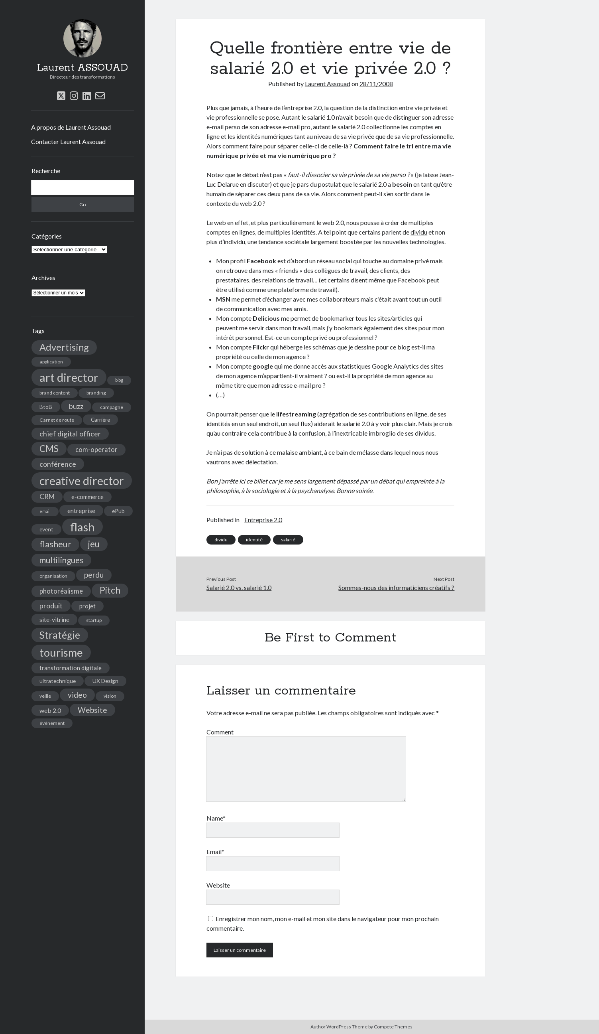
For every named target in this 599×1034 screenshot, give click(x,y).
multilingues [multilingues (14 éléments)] (61, 560)
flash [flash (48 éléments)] (82, 527)
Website (218, 885)
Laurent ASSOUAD (82, 67)
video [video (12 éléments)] (77, 694)
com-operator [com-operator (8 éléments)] (96, 450)
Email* (215, 851)
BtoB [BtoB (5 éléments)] (45, 406)
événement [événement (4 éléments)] (52, 723)
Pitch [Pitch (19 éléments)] (110, 590)
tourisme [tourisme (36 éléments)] (61, 652)
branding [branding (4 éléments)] (96, 393)
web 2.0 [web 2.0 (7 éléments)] (50, 710)
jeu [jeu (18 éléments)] (94, 544)
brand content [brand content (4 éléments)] (54, 393)
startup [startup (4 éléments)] (94, 620)
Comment (220, 732)
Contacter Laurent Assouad (68, 141)
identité (254, 540)
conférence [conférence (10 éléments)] (57, 464)
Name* (216, 818)
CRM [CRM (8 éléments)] (47, 497)
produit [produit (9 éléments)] (51, 606)
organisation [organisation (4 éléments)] (53, 576)
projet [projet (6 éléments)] (87, 606)
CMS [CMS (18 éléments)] (49, 448)
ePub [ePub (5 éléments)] (118, 510)
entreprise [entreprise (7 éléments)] (81, 510)
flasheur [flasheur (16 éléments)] (55, 544)
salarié (288, 540)
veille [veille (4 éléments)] (45, 696)
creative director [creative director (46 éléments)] (81, 480)
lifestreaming (296, 414)
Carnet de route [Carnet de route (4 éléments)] (56, 420)
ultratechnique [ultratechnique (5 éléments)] (57, 680)
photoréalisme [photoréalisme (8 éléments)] (61, 591)
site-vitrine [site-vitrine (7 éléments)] (54, 619)
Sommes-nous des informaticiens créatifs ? (396, 587)
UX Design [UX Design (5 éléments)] (105, 680)
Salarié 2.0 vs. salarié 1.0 (238, 587)
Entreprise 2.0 (263, 519)
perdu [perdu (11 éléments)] (94, 574)
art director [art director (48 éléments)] (68, 377)
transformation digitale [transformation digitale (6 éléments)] (70, 667)
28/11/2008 (376, 83)
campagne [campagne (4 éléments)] (111, 407)
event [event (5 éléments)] (46, 529)
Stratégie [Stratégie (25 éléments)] (59, 635)
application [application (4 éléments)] (51, 362)
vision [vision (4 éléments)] (110, 696)
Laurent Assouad (327, 83)
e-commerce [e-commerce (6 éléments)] (87, 496)
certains (339, 280)
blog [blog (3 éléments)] (119, 380)
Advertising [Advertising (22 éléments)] (64, 347)
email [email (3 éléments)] (45, 511)
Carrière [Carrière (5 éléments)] (100, 419)
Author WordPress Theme (338, 1027)
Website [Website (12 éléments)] (92, 709)
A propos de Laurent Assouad (71, 127)
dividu (418, 232)
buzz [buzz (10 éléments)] (76, 406)
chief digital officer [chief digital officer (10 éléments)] (70, 433)
